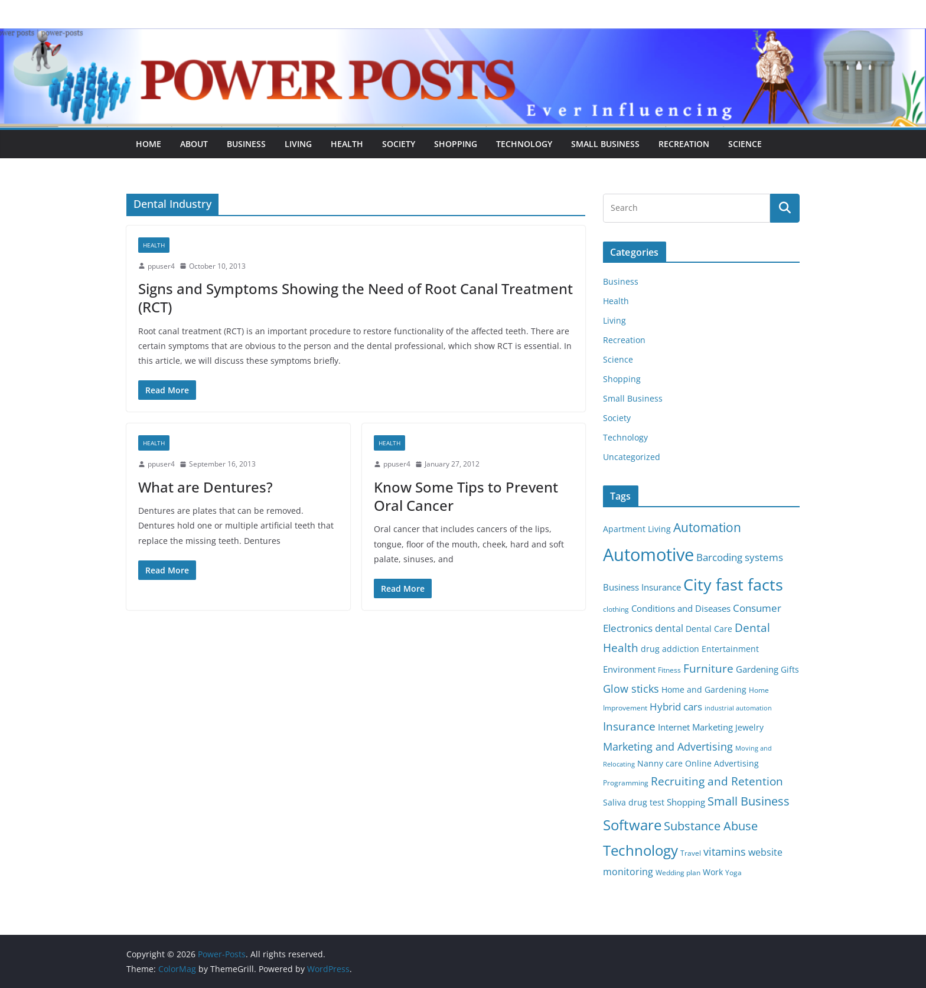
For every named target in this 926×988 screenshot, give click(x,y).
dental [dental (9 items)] (669, 628)
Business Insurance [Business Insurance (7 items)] (642, 587)
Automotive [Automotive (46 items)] (648, 554)
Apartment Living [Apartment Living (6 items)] (637, 529)
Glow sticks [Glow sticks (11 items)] (631, 689)
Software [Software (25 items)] (632, 824)
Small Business (605, 143)
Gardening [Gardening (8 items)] (757, 669)
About (194, 143)
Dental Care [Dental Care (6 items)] (709, 629)
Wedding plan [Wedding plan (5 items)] (678, 873)
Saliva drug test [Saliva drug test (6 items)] (633, 802)
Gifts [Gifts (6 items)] (790, 669)
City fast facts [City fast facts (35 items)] (733, 584)
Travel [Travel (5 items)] (690, 853)
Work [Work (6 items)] (713, 872)
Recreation (683, 143)
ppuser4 (161, 266)
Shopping (455, 143)
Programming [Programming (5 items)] (625, 783)
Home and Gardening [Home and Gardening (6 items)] (703, 689)
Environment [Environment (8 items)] (629, 669)
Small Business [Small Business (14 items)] (748, 801)
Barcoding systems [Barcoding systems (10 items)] (739, 557)
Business (246, 143)
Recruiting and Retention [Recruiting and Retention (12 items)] (717, 781)
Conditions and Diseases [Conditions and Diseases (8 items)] (681, 608)
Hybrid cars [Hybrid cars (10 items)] (676, 706)
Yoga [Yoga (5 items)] (733, 873)
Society (398, 143)
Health (347, 143)
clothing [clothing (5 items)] (616, 609)
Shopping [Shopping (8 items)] (686, 801)
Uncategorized (631, 456)
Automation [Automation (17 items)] (707, 527)
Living (298, 143)
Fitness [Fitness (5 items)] (669, 670)
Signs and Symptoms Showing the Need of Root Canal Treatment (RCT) (355, 298)
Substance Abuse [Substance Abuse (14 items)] (711, 826)
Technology (524, 143)
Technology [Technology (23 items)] (640, 850)
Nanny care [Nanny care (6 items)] (660, 763)
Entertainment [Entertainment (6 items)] (730, 649)
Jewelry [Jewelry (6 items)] (749, 727)
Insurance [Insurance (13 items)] (629, 726)
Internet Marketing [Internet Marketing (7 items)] (695, 727)
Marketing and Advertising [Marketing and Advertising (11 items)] (668, 746)
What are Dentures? (205, 487)
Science (745, 143)
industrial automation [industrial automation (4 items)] (738, 708)
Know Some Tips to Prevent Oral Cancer (466, 496)
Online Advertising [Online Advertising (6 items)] (722, 763)
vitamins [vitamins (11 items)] (724, 851)
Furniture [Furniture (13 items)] (708, 668)
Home (148, 143)
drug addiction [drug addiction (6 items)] (670, 649)
